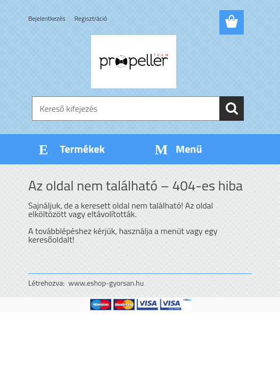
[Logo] (133, 61)
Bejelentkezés (46, 18)
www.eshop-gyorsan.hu (106, 282)
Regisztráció (91, 18)
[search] (231, 108)
